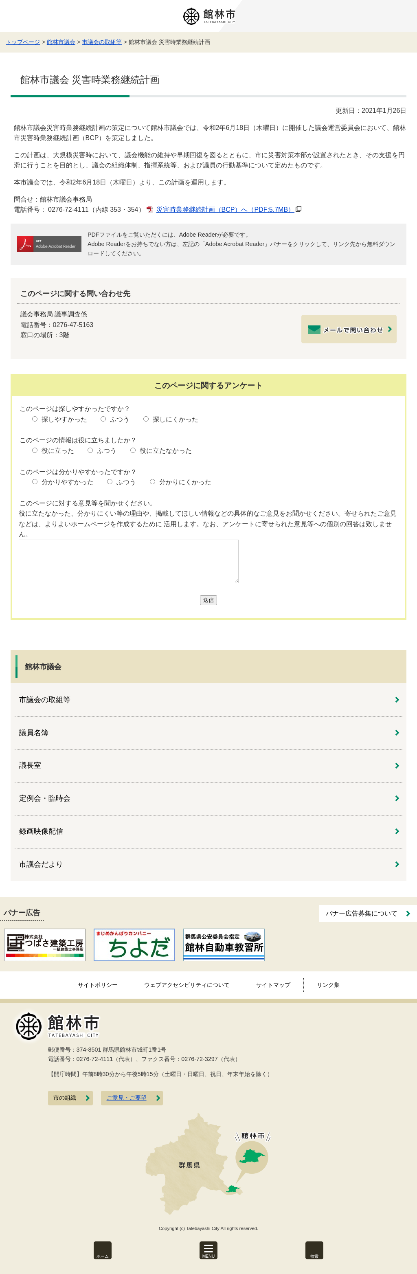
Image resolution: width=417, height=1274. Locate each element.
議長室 (30, 765)
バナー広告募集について (361, 913)
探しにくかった (175, 419)
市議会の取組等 (102, 42)
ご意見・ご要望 (127, 1098)
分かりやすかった (68, 482)
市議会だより (41, 864)
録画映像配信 (41, 831)
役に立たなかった (166, 450)
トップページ (23, 42)
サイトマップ (273, 985)
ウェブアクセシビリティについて (187, 985)
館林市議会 (61, 42)
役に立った (58, 450)
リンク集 (328, 985)
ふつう (119, 419)
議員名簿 (33, 733)
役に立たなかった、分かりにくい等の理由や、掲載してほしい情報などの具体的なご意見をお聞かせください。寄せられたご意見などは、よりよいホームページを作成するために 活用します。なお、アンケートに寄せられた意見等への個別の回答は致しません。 (208, 524)
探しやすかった (64, 419)
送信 (208, 600)
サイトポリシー (98, 985)
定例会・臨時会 (44, 798)
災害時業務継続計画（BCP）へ (225, 209)
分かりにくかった (185, 482)
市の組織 (64, 1098)
